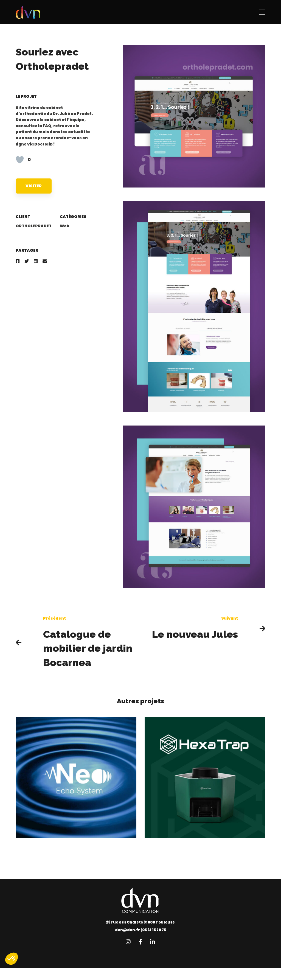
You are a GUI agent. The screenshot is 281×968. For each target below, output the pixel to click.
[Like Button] (20, 160)
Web (64, 226)
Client (23, 216)
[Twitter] (26, 261)
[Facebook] (17, 261)
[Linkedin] (36, 261)
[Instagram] (128, 942)
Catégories (73, 216)
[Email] (44, 261)
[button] (11, 958)
